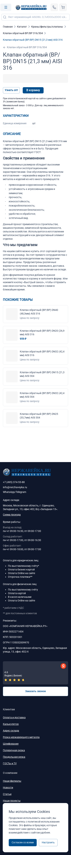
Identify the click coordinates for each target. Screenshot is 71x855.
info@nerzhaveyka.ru (15, 487)
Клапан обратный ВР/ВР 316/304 (25, 47)
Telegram (21, 492)
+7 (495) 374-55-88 (14, 482)
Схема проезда (12, 514)
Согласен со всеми (23, 842)
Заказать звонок (35, 691)
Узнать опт (11, 90)
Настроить (48, 842)
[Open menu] (5, 7)
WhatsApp (9, 492)
